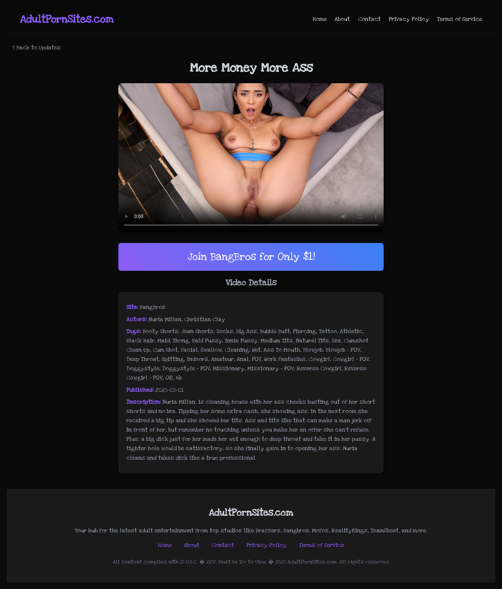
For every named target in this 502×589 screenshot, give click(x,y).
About (342, 19)
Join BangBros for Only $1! (251, 256)
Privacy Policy (409, 19)
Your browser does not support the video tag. (251, 157)
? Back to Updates (36, 47)
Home (320, 19)
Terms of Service (459, 19)
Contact (369, 19)
